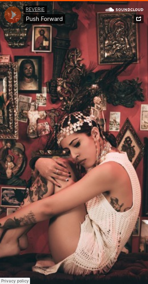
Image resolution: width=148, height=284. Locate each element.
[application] (12, 14)
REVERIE (35, 9)
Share (139, 19)
